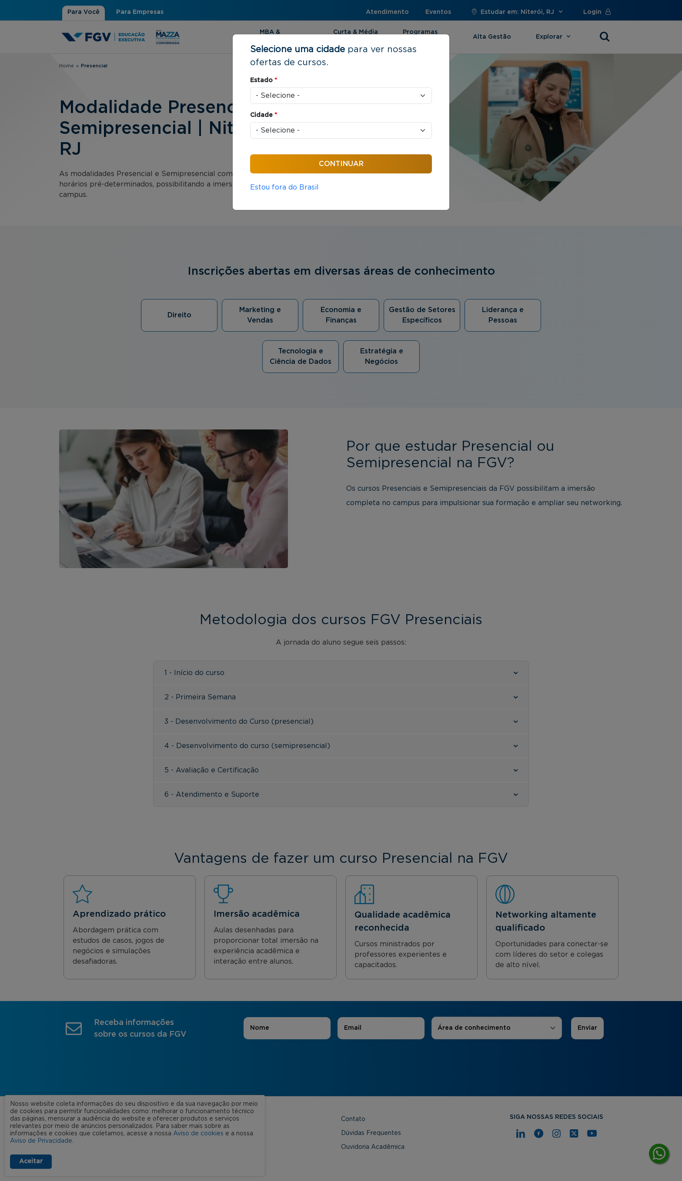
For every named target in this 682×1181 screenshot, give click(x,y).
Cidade (263, 115)
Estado (263, 80)
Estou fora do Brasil (284, 187)
